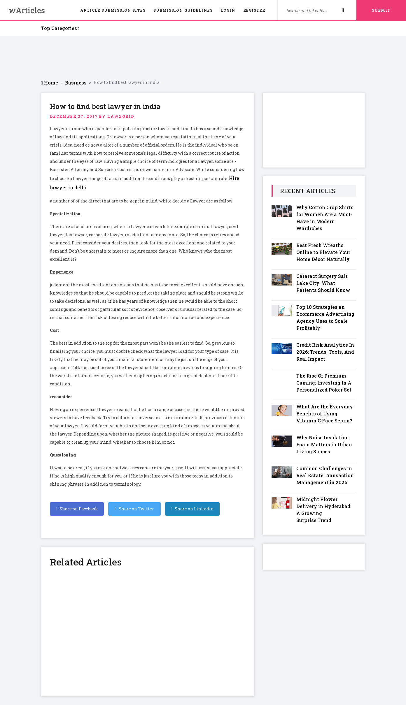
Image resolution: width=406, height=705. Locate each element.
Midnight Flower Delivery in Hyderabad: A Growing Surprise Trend (323, 509)
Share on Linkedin (192, 509)
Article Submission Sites (113, 10)
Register (254, 10)
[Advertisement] (203, 58)
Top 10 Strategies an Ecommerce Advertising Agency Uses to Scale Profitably (325, 317)
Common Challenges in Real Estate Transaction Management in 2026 (325, 475)
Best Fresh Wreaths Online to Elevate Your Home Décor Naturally (323, 252)
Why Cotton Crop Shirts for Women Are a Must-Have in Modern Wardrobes (325, 217)
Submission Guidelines (183, 10)
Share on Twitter (134, 509)
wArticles (27, 10)
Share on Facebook (77, 509)
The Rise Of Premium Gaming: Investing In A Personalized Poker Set (323, 383)
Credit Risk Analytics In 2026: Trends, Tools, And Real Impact (325, 352)
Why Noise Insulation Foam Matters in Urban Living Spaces (324, 444)
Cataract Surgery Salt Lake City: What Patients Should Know (323, 283)
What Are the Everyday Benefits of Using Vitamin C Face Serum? (324, 413)
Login (227, 10)
